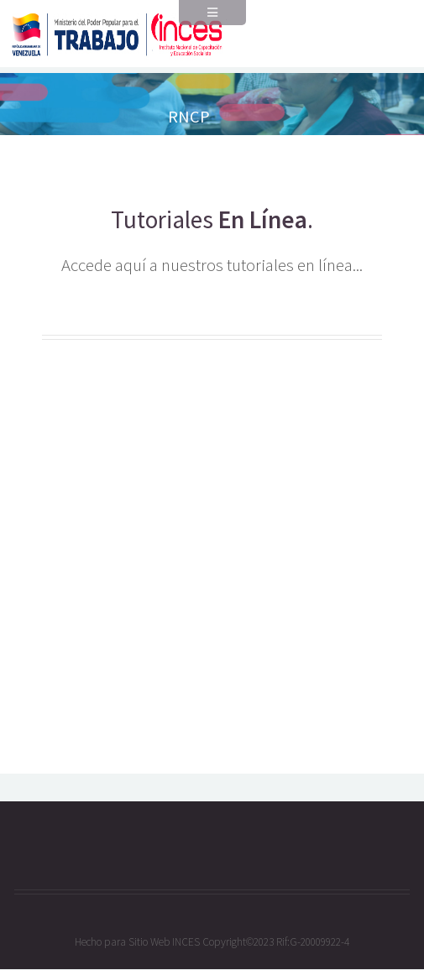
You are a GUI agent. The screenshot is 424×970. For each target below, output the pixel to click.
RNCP (189, 117)
